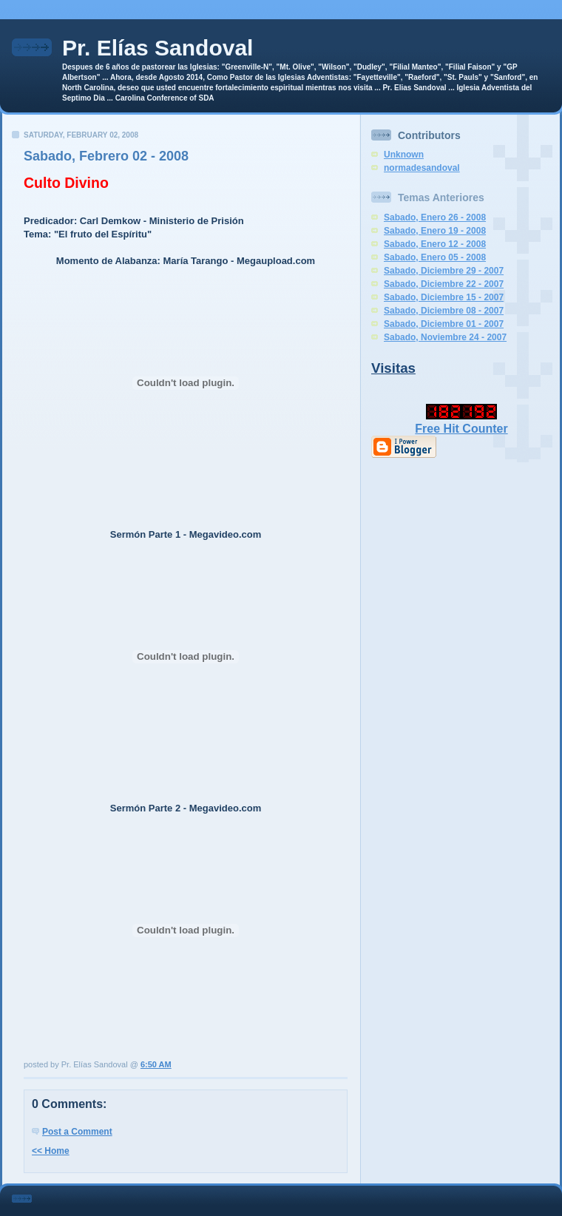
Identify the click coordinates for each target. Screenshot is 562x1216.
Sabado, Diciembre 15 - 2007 (444, 297)
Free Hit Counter (461, 428)
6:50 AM (156, 1064)
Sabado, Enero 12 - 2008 (435, 244)
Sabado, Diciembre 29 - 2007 (444, 271)
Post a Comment (77, 1132)
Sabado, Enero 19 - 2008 (435, 231)
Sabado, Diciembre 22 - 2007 (444, 284)
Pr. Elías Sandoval (157, 48)
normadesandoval (422, 168)
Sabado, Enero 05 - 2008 (435, 257)
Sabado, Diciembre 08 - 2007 (444, 310)
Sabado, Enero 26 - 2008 (435, 217)
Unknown (404, 154)
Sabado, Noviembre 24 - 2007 (445, 337)
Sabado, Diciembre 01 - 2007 (444, 324)
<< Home (51, 1151)
